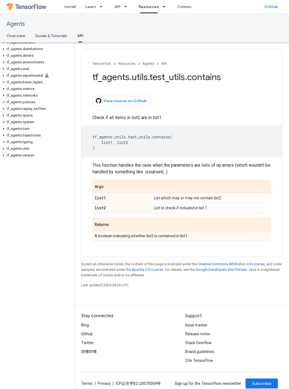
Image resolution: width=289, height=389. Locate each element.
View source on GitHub (121, 101)
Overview (16, 35)
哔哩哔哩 (89, 351)
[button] (36, 42)
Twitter (87, 343)
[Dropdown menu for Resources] (165, 6)
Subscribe (261, 383)
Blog (85, 325)
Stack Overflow (198, 343)
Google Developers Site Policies (221, 269)
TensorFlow (101, 63)
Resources (126, 63)
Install (70, 6)
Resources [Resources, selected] (149, 6)
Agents (16, 23)
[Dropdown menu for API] (127, 6)
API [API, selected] (80, 35)
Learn (91, 6)
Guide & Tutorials (51, 35)
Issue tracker (196, 325)
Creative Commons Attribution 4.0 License (231, 264)
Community (188, 6)
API (117, 6)
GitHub (271, 6)
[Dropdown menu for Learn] (102, 6)
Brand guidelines (199, 351)
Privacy (104, 383)
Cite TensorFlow (199, 360)
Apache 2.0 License (147, 269)
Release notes (197, 334)
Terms (86, 383)
